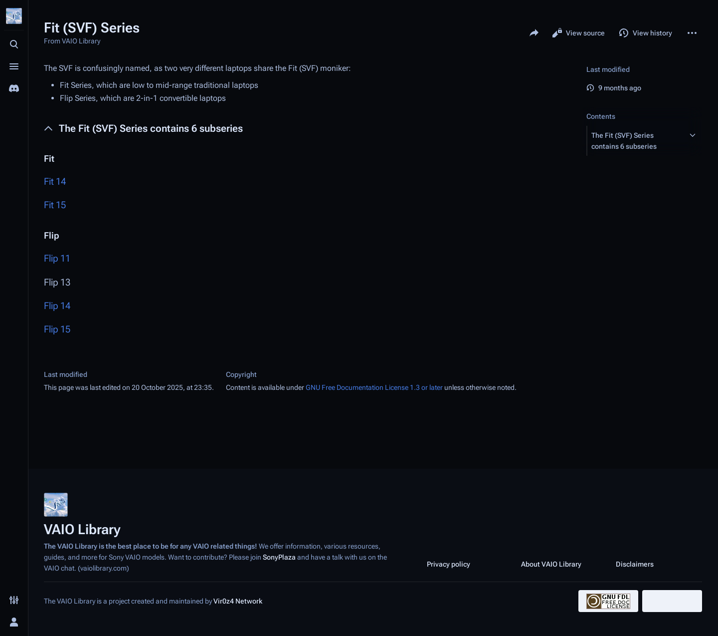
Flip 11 (57, 258)
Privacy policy (448, 564)
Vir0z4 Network (237, 601)
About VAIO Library (551, 564)
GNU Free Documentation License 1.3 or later (374, 387)
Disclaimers (635, 564)
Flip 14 (57, 306)
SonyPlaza (279, 557)
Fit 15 (55, 205)
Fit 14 (55, 181)
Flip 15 (57, 329)
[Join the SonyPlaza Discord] (14, 88)
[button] (635, 141)
